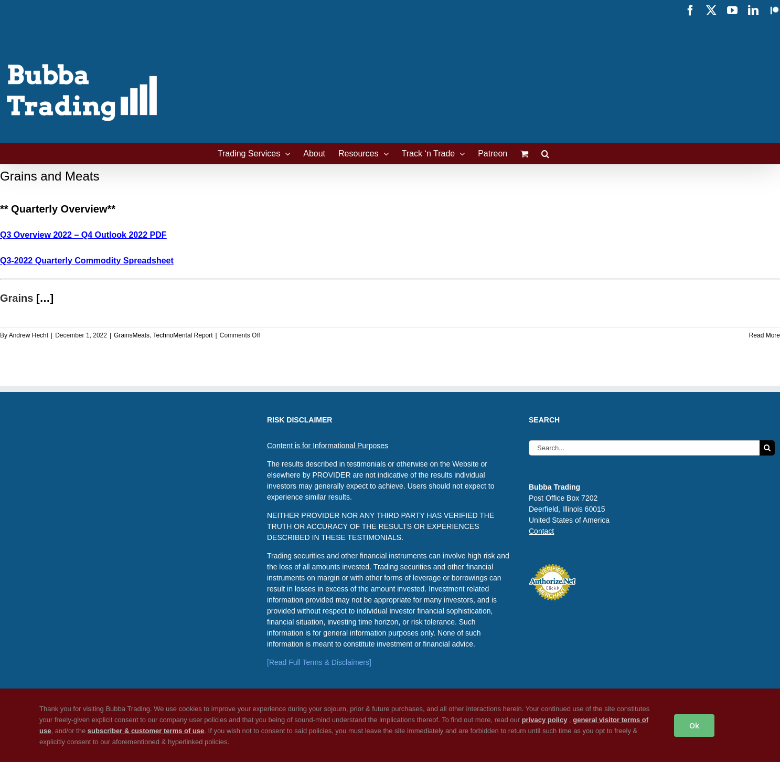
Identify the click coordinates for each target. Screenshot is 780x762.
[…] (45, 298)
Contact (541, 531)
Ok (694, 726)
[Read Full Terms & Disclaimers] (319, 662)
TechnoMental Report (183, 335)
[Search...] (644, 448)
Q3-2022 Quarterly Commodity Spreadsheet (87, 260)
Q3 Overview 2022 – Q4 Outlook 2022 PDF (83, 234)
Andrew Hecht (28, 335)
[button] (545, 153)
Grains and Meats (49, 176)
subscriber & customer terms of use (146, 731)
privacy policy (545, 720)
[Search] (767, 448)
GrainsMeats (131, 335)
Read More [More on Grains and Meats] (764, 335)
